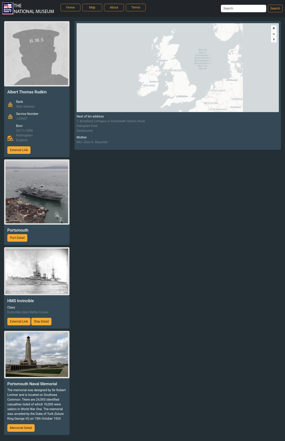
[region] (178, 67)
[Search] (243, 8)
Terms (135, 7)
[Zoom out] (274, 34)
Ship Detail (41, 321)
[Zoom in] (274, 28)
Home (70, 7)
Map (92, 7)
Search (275, 8)
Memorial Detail (21, 428)
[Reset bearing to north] (274, 40)
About (114, 7)
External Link (19, 150)
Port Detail (17, 238)
